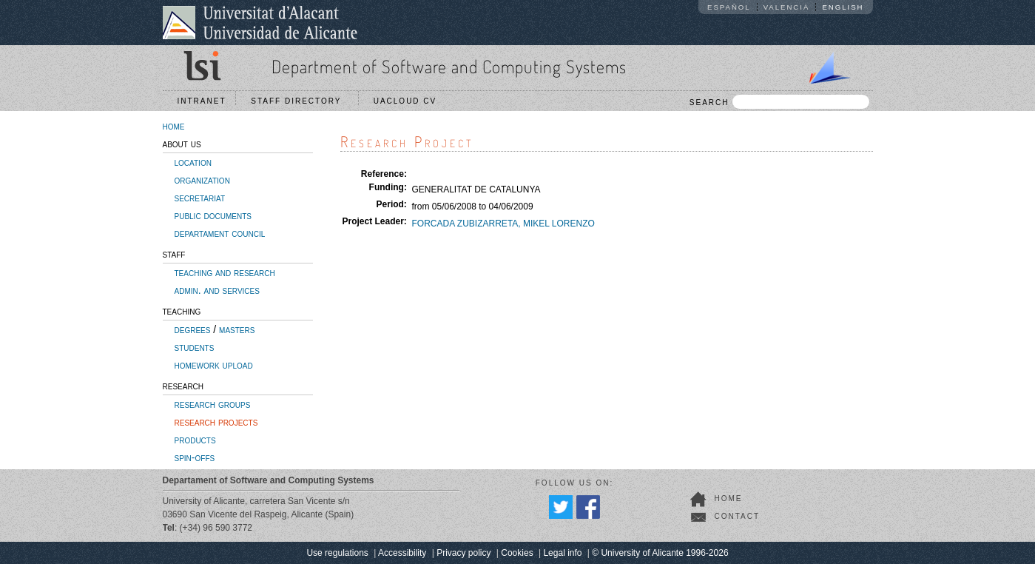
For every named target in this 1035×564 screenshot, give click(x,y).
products (195, 440)
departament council (220, 233)
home (174, 126)
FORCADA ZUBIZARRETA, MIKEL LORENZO (502, 223)
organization (202, 180)
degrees (193, 329)
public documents (213, 215)
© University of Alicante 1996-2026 (660, 553)
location (193, 162)
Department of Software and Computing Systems (449, 66)
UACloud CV (409, 101)
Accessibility (402, 553)
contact (738, 516)
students (195, 347)
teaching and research (225, 272)
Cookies (517, 553)
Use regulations (337, 553)
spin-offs (195, 457)
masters (236, 329)
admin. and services (217, 290)
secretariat (200, 198)
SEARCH (779, 102)
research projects (216, 422)
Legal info (562, 553)
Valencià (786, 7)
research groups (213, 404)
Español (729, 7)
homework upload (214, 365)
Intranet (202, 101)
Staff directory (299, 101)
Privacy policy (463, 553)
